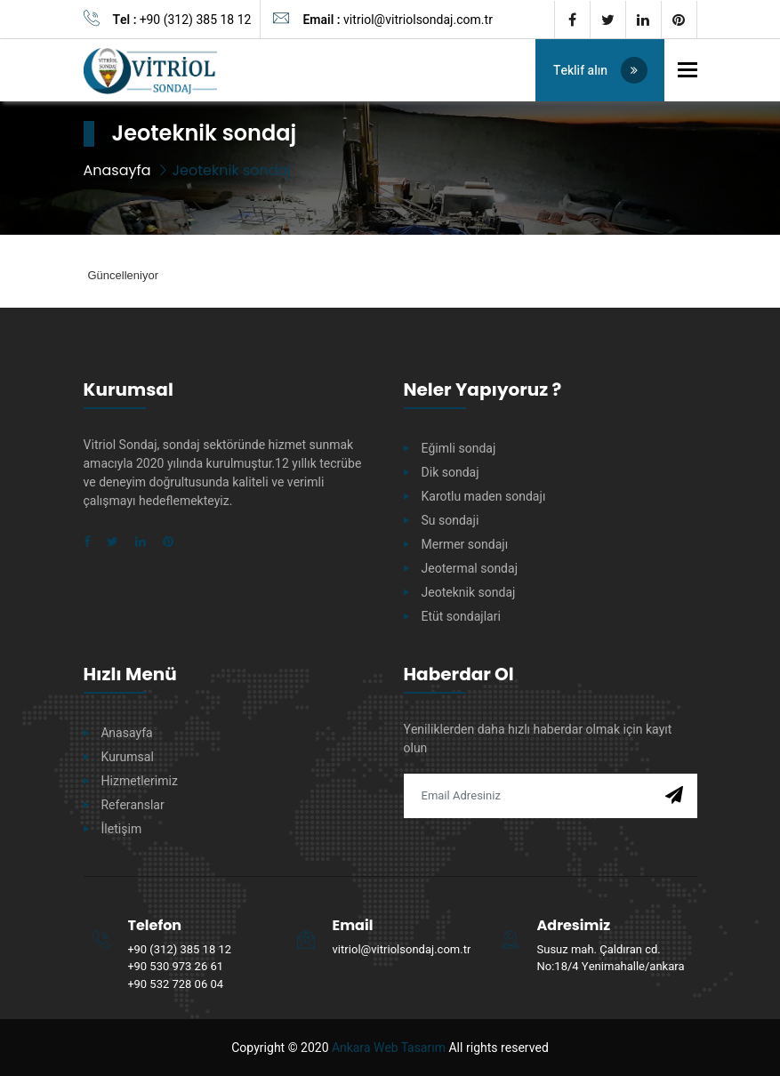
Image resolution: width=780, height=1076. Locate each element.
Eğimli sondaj (459, 448)
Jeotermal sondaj (470, 568)
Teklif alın (601, 70)
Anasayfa (117, 170)
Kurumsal (127, 757)
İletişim (121, 829)
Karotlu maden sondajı (484, 496)
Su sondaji (450, 520)
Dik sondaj (450, 472)
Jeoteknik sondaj (469, 592)
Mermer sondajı (465, 544)
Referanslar (133, 805)
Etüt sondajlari (462, 616)
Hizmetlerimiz (140, 781)
